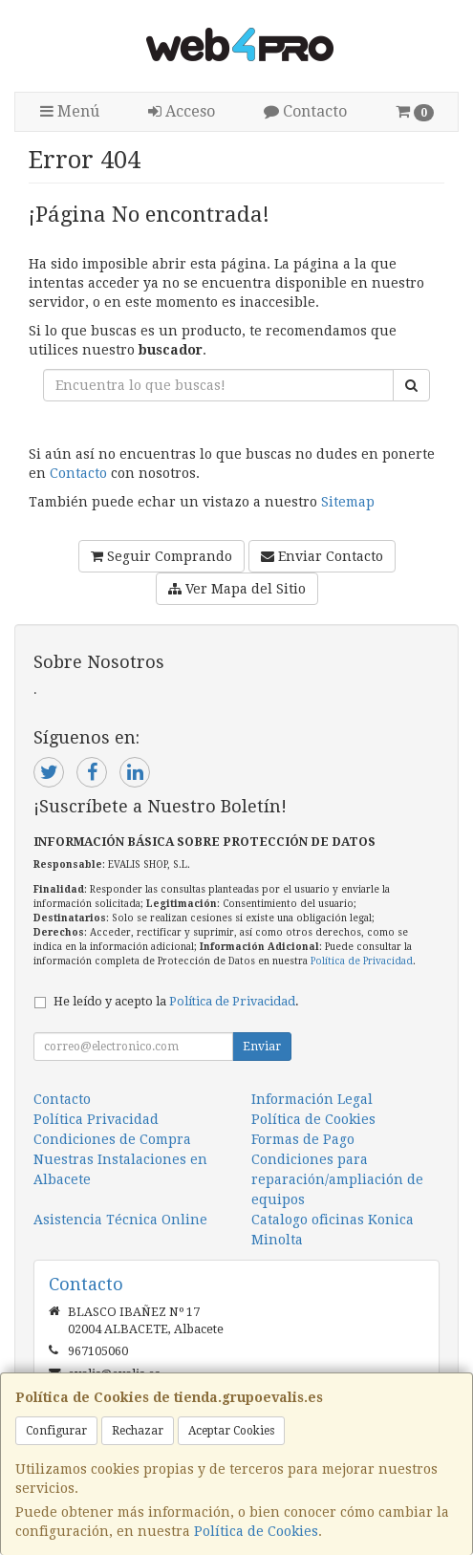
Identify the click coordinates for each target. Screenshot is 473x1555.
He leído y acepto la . (176, 1001)
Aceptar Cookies (231, 1430)
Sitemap (348, 501)
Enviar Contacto (322, 556)
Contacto (305, 111)
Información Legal (312, 1099)
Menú (69, 111)
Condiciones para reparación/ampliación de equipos (337, 1179)
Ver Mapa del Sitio (237, 588)
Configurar (56, 1430)
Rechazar (137, 1430)
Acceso (181, 111)
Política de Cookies (256, 1531)
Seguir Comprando (161, 556)
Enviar (262, 1046)
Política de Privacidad (362, 961)
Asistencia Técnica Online (120, 1219)
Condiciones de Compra (112, 1139)
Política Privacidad (96, 1119)
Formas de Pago (303, 1139)
